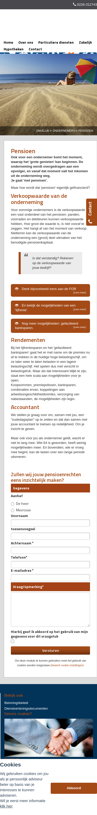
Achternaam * (22, 543)
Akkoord (74, 788)
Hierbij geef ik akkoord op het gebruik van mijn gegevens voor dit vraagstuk (49, 636)
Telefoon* (19, 557)
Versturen (50, 650)
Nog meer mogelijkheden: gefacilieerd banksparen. (50, 325)
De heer (20, 503)
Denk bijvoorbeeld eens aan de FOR (50, 290)
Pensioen (85, 130)
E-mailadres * (22, 570)
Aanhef (17, 495)
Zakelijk (42, 130)
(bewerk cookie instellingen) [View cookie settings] (67, 665)
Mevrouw (21, 509)
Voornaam (19, 515)
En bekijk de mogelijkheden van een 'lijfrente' (50, 307)
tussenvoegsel (23, 529)
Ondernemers (64, 130)
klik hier (6, 806)
